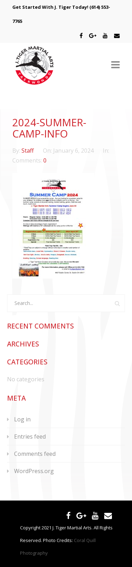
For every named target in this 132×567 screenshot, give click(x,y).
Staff (28, 150)
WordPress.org (34, 471)
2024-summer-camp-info (49, 127)
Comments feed (35, 454)
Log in (22, 419)
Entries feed (30, 436)
